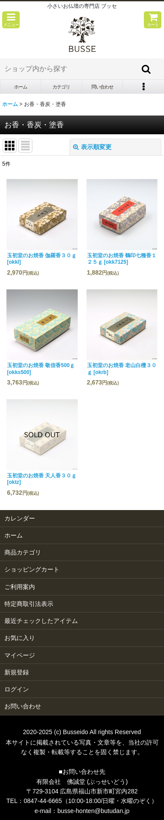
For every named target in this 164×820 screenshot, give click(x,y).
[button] (11, 19)
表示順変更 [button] (92, 146)
